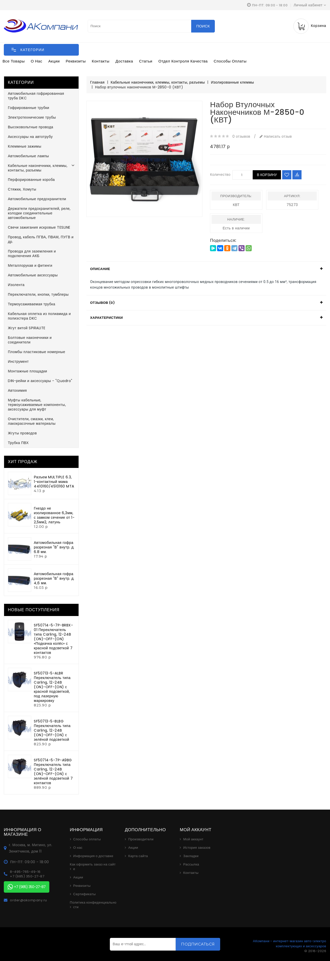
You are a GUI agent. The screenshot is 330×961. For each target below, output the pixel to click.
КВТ (236, 204)
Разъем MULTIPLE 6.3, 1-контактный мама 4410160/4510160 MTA (54, 482)
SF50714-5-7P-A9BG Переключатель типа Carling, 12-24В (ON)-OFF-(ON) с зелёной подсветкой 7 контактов (53, 771)
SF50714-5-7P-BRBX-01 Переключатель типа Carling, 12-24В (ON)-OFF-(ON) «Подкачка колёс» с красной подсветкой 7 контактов (53, 639)
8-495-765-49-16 (25, 872)
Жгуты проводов (22, 433)
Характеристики (106, 317)
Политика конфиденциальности (93, 904)
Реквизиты (76, 61)
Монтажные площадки (27, 371)
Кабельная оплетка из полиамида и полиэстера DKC (39, 316)
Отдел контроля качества (183, 61)
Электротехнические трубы (32, 117)
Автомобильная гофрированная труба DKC (36, 96)
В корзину (267, 174)
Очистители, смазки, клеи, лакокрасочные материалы (32, 421)
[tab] (206, 269)
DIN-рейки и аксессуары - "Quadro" (40, 380)
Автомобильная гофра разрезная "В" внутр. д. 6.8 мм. (54, 547)
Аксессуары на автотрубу (30, 136)
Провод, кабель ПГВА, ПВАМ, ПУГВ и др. (40, 239)
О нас (36, 61)
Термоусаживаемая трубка (31, 304)
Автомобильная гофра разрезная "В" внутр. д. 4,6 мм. (54, 578)
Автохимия (17, 390)
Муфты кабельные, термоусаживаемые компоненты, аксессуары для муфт (37, 405)
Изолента (16, 284)
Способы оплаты (230, 61)
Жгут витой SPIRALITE (27, 327)
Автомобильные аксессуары (33, 275)
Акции (54, 61)
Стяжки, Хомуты (22, 189)
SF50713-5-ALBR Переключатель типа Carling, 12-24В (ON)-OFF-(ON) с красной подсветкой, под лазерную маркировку (52, 687)
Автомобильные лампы (28, 156)
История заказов (197, 847)
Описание (100, 268)
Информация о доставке (93, 856)
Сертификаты (84, 894)
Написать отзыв (276, 136)
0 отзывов (241, 136)
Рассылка (191, 864)
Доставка (124, 61)
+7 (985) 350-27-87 (27, 876)
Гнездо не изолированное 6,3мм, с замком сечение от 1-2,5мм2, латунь (54, 515)
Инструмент (18, 361)
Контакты (101, 61)
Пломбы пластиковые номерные (36, 351)
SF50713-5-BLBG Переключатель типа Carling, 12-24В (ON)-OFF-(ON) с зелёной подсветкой (52, 730)
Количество (220, 174)
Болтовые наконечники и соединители (30, 340)
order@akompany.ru (28, 900)
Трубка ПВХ (18, 442)
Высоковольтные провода (30, 127)
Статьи (145, 61)
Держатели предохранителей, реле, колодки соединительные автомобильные (39, 213)
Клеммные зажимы (24, 146)
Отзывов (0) (102, 302)
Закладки (191, 856)
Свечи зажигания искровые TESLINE (39, 227)
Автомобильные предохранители (37, 198)
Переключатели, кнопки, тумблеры (38, 294)
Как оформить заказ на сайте (93, 866)
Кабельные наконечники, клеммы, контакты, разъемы (37, 168)
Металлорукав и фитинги (30, 265)
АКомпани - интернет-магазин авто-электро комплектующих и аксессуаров (289, 944)
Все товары (14, 61)
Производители (141, 839)
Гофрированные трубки (28, 107)
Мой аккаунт (193, 839)
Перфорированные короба (31, 179)
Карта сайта (138, 856)
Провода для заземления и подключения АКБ (32, 253)
